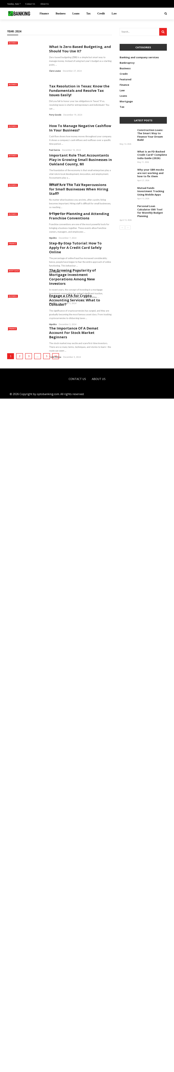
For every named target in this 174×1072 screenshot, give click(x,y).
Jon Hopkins (54, 358)
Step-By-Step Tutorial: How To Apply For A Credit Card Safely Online (75, 334)
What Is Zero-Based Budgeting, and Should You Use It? (80, 44)
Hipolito (53, 213)
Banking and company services (139, 57)
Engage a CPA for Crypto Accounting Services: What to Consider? (74, 741)
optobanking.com (48, 1067)
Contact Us (30, 4)
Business (61, 13)
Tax (88, 13)
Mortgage (14, 478)
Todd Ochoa (55, 909)
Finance (44, 13)
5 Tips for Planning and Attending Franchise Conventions (79, 191)
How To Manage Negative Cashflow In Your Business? (80, 103)
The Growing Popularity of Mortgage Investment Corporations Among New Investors (72, 593)
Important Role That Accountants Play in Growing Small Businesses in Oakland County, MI (80, 135)
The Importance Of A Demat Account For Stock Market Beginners (73, 884)
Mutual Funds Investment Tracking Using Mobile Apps (150, 191)
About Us (44, 4)
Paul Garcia (54, 125)
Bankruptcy (127, 62)
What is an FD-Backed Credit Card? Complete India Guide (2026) (152, 155)
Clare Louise (55, 66)
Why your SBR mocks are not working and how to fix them (150, 173)
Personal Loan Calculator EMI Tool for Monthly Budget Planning (150, 211)
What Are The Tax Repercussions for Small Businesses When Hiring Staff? (78, 164)
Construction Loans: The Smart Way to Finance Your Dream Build (150, 135)
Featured (125, 79)
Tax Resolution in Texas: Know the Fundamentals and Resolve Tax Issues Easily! (79, 76)
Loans (76, 13)
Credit (101, 13)
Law (114, 13)
